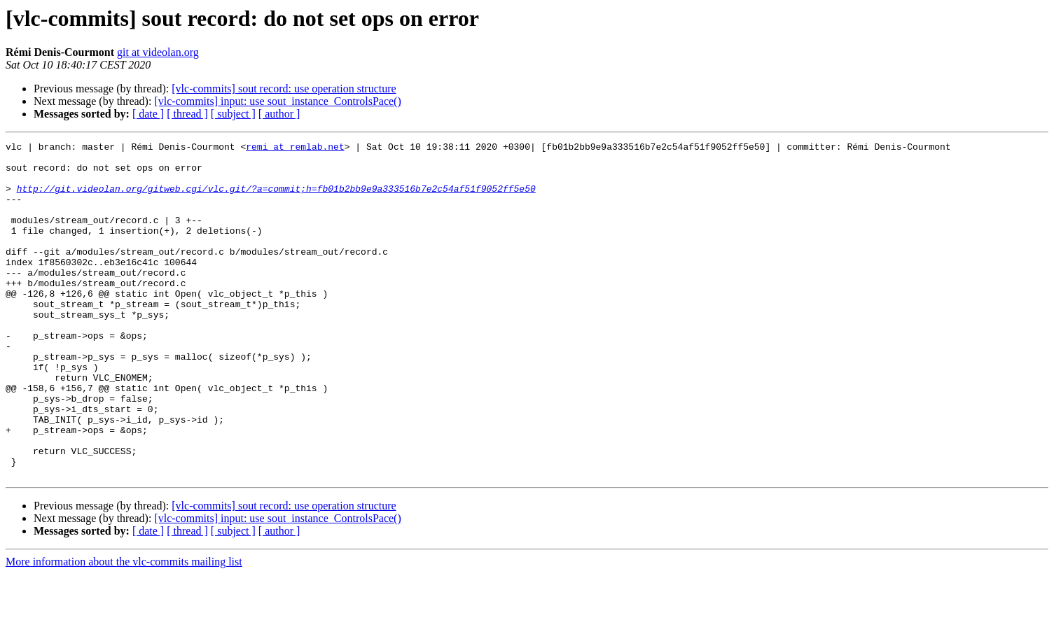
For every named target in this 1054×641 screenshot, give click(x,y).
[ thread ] (187, 114)
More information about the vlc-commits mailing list (124, 629)
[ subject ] (233, 114)
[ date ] (148, 114)
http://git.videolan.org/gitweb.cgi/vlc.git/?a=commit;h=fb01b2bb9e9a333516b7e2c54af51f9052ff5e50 (276, 198)
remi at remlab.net (295, 148)
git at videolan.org (158, 52)
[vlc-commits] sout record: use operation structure (284, 88)
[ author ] (279, 114)
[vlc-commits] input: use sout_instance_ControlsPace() (277, 101)
